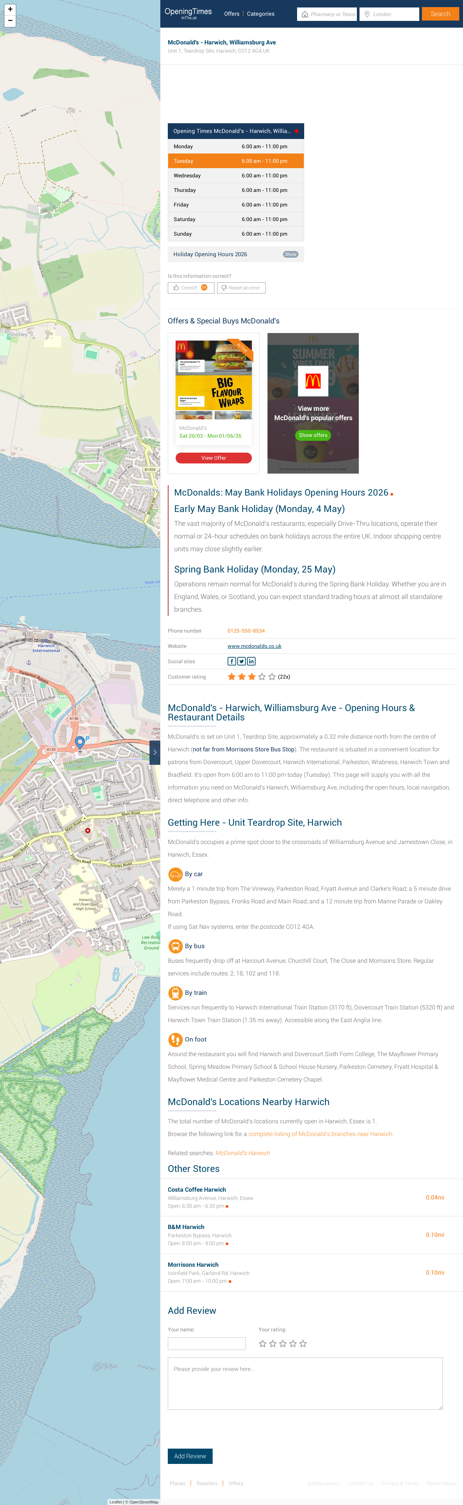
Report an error (240, 288)
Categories (261, 13)
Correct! (190, 287)
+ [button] (10, 10)
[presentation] (224, 1434)
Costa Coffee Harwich (197, 1189)
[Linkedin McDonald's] (251, 661)
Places (177, 1483)
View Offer (213, 458)
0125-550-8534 (246, 631)
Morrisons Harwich (193, 1264)
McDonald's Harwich (242, 1153)
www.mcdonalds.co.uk (254, 646)
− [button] (10, 21)
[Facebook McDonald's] (232, 661)
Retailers (207, 1483)
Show (290, 254)
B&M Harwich (186, 1227)
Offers (232, 13)
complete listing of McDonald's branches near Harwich (320, 1134)
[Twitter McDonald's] (241, 661)
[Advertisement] (312, 99)
